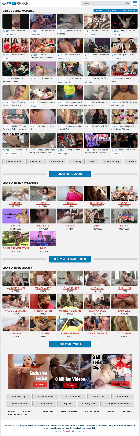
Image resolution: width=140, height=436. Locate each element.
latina (97, 218)
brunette (43, 218)
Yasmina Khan (15, 280)
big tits (15, 218)
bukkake (90, 58)
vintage (70, 195)
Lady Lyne (124, 303)
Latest (99, 10)
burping (89, 82)
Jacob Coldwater (15, 303)
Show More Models (70, 344)
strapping (117, 154)
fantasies (99, 396)
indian (15, 195)
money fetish (45, 403)
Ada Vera (97, 280)
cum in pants (46, 396)
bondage (63, 154)
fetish (124, 218)
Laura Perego (70, 325)
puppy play (89, 403)
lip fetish (117, 58)
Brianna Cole (97, 303)
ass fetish (90, 35)
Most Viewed (129, 10)
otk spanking (64, 58)
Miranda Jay (43, 280)
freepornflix (67, 431)
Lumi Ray (15, 325)
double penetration (15, 240)
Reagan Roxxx (70, 280)
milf (6, 58)
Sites (111, 411)
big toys (67, 403)
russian (70, 218)
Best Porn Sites (17, 414)
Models (127, 411)
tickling (116, 35)
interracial (97, 195)
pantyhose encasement (118, 403)
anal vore (123, 396)
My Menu (134, 3)
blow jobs (36, 35)
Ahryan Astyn (43, 303)
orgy (124, 195)
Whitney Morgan (70, 303)
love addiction (19, 403)
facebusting (19, 396)
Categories (92, 411)
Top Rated (112, 10)
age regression (65, 82)
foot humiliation (12, 154)
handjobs (36, 106)
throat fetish (73, 396)
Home (15, 2)
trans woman (10, 35)
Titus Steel (124, 325)
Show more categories (70, 259)
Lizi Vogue (43, 325)
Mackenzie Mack (97, 325)
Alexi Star (124, 280)
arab (43, 195)
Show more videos (70, 173)
